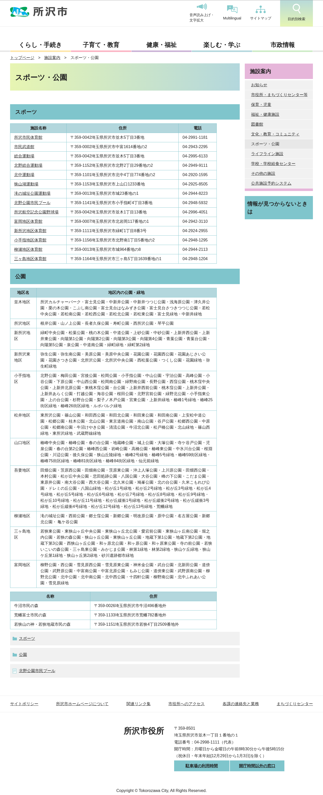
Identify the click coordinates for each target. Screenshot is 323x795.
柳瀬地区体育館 (28, 249)
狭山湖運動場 (26, 184)
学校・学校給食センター (273, 163)
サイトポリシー (24, 704)
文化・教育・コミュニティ (275, 134)
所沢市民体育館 (28, 137)
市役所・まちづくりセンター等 (279, 95)
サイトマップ (260, 13)
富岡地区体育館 (28, 221)
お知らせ (259, 85)
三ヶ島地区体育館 (30, 259)
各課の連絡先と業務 (241, 704)
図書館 (257, 124)
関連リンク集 (138, 704)
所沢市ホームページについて (82, 704)
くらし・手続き (40, 44)
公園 (23, 654)
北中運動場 (24, 175)
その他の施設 (263, 173)
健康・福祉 (161, 44)
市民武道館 (24, 147)
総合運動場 (24, 156)
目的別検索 (296, 12)
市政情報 (283, 44)
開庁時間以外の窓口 (257, 766)
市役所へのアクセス (186, 704)
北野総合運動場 (28, 165)
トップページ (22, 58)
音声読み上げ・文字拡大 (202, 12)
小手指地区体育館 (30, 240)
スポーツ (27, 638)
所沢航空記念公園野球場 (36, 212)
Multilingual (232, 12)
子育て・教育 (101, 44)
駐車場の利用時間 (201, 766)
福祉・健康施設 (265, 114)
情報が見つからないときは (277, 207)
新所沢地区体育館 (30, 231)
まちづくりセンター (295, 704)
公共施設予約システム (271, 183)
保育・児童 (261, 104)
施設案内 (52, 58)
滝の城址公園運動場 (32, 193)
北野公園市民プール (32, 203)
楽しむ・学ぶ (221, 44)
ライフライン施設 (267, 154)
